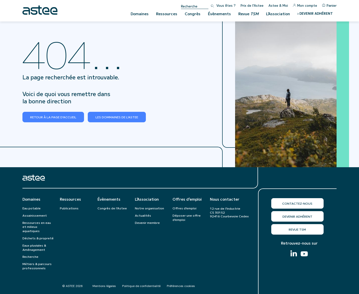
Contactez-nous (297, 203)
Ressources (166, 13)
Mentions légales (104, 286)
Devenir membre (147, 222)
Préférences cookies (181, 286)
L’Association (278, 13)
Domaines (140, 13)
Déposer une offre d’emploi (187, 217)
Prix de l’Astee (252, 5)
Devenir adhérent (297, 216)
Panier (329, 5)
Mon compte (305, 5)
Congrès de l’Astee (112, 208)
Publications (69, 208)
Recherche (30, 256)
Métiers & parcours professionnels (37, 266)
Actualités (143, 215)
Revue (248, 13)
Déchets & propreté (38, 238)
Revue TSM (297, 229)
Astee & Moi (278, 5)
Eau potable (31, 208)
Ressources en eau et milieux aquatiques (36, 226)
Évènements (219, 13)
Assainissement (34, 215)
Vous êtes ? (226, 5)
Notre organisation (149, 208)
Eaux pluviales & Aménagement (34, 247)
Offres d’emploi (187, 199)
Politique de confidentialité (141, 286)
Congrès (192, 13)
